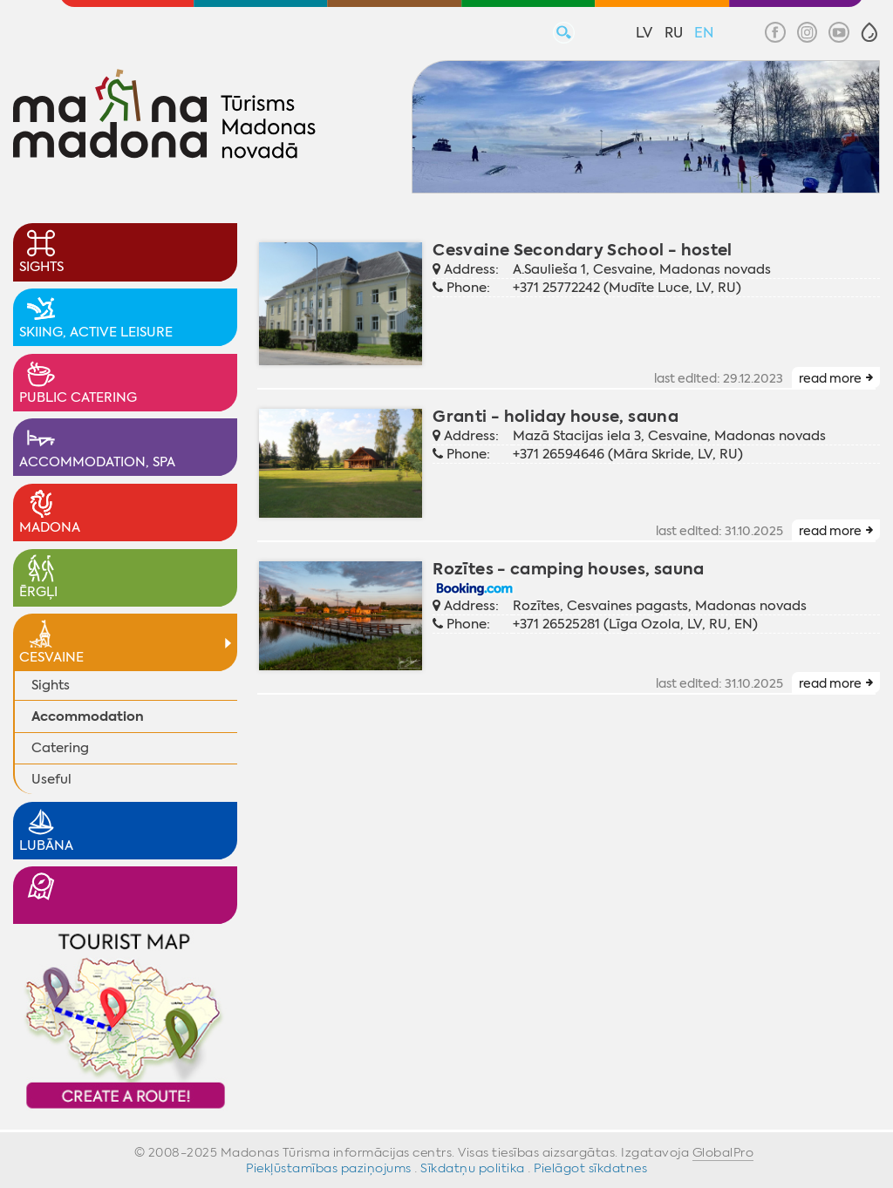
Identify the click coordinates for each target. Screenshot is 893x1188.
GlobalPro (723, 1152)
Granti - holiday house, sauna (555, 416)
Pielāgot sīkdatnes (590, 1168)
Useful (51, 779)
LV (644, 33)
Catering (60, 748)
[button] (869, 32)
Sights (50, 685)
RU (674, 33)
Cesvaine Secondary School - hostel (583, 250)
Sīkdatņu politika (472, 1168)
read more (830, 378)
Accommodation (87, 716)
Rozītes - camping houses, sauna (568, 569)
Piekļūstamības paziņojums (329, 1168)
